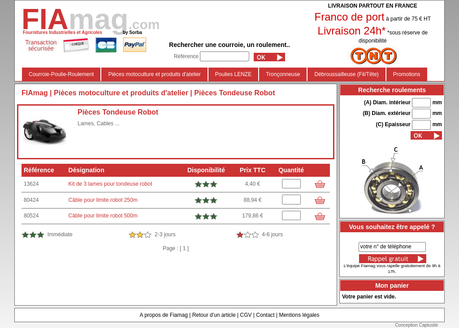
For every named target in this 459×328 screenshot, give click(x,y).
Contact (265, 315)
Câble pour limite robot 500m (103, 216)
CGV (245, 315)
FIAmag (35, 93)
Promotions (406, 74)
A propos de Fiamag (163, 315)
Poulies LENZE (233, 74)
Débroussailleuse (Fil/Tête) (346, 74)
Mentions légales (299, 315)
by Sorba (132, 32)
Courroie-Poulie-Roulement (61, 74)
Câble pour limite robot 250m (103, 200)
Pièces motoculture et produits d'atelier (154, 74)
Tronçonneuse (283, 74)
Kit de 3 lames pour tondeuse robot (110, 184)
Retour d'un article (214, 315)
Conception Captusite (416, 325)
